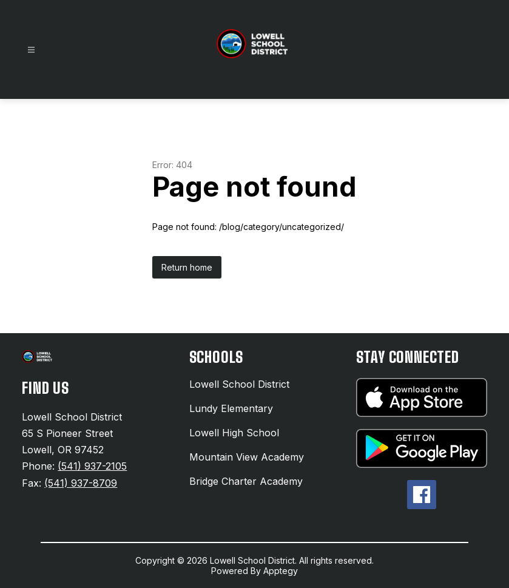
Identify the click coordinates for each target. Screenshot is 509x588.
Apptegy (280, 571)
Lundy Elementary (231, 408)
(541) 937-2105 (92, 466)
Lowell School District (239, 384)
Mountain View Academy (246, 457)
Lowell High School (234, 433)
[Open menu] (31, 50)
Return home (186, 267)
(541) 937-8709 (80, 483)
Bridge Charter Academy (246, 481)
